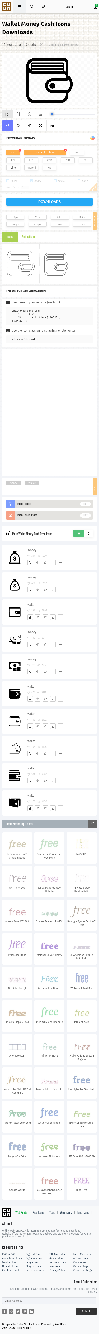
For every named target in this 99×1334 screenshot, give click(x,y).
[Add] (30, 562)
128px (82, 217)
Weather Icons (10, 1262)
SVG (13, 152)
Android (31, 167)
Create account (10, 1270)
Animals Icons (57, 1258)
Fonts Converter (82, 1254)
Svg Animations (34, 1258)
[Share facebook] (4, 1311)
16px (15, 217)
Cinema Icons (80, 1262)
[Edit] (37, 562)
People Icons (33, 1262)
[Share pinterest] (24, 1311)
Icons (9, 237)
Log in (69, 7)
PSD (67, 160)
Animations (29, 237)
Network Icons (58, 1262)
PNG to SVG (8, 1254)
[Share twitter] (18, 1311)
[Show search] (32, 6)
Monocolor (14, 45)
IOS (49, 167)
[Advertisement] (49, 412)
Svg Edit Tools (34, 1254)
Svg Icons (7, 7)
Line (13, 167)
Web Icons (66, 1213)
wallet (31, 605)
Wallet (32, 482)
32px (37, 217)
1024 (60, 224)
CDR (49, 160)
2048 (82, 224)
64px (60, 217)
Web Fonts (21, 1213)
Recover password (36, 1270)
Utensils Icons (10, 1266)
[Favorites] (45, 562)
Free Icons (38, 1213)
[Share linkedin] (31, 1311)
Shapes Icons (33, 1266)
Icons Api (55, 1266)
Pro (52, 126)
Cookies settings (82, 1270)
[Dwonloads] (53, 562)
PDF (13, 160)
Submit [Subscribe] (86, 1311)
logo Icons (83, 1213)
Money (13, 482)
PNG (77, 152)
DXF (86, 160)
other (34, 45)
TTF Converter (57, 1254)
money (31, 550)
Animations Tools (12, 1258)
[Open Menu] (44, 6)
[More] (60, 562)
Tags (52, 1213)
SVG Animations (45, 152)
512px (37, 224)
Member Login (81, 1266)
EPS (31, 160)
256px (15, 224)
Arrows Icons (80, 1258)
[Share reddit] (11, 1311)
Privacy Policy (57, 1270)
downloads (49, 202)
